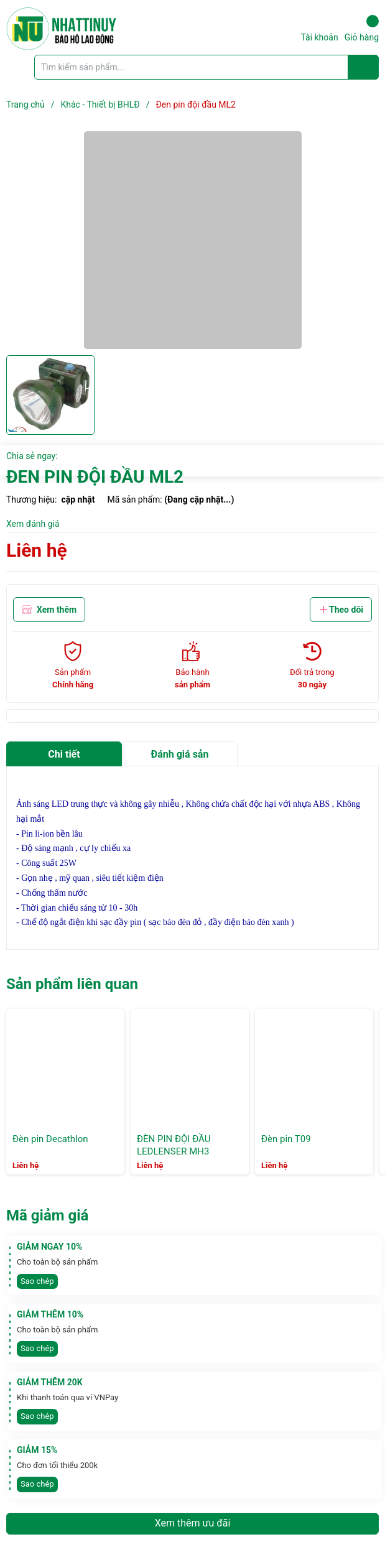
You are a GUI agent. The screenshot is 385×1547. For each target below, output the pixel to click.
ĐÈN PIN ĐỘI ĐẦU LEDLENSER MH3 (173, 1145)
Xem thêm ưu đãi (193, 1523)
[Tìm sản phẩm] (206, 67)
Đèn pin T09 (286, 1139)
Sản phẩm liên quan (72, 984)
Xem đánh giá (33, 524)
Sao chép (37, 1281)
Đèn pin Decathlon (50, 1139)
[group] (192, 240)
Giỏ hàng (362, 28)
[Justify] (363, 67)
